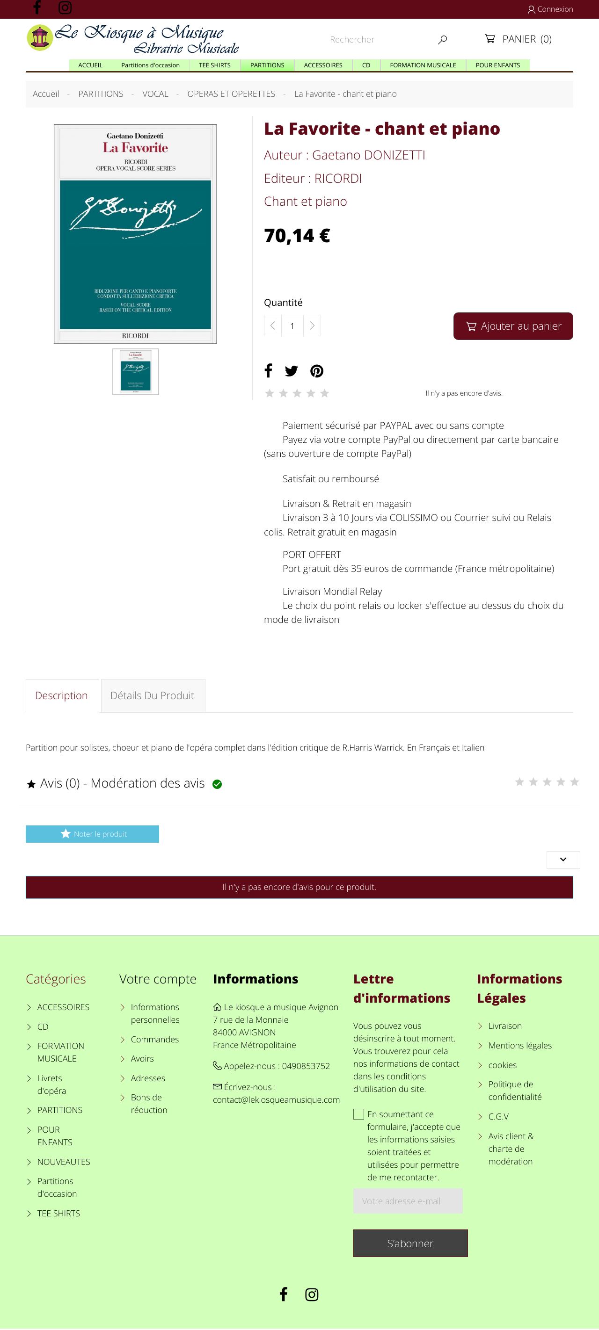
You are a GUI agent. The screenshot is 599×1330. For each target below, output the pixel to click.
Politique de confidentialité (515, 1092)
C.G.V (499, 1118)
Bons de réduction (149, 1106)
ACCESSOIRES (63, 1008)
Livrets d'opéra (51, 1086)
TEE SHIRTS (58, 1215)
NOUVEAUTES (63, 1163)
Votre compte (158, 980)
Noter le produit (92, 835)
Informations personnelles (155, 1015)
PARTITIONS (60, 1112)
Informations (256, 980)
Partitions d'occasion (57, 1189)
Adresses (148, 1079)
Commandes (155, 1041)
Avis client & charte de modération (511, 1150)
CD (43, 1028)
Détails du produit (154, 696)
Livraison (505, 1028)
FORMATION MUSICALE (61, 1054)
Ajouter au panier (513, 325)
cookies (503, 1066)
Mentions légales (520, 1047)
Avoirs (142, 1060)
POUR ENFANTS (55, 1137)
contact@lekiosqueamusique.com (276, 1101)
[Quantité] (292, 326)
